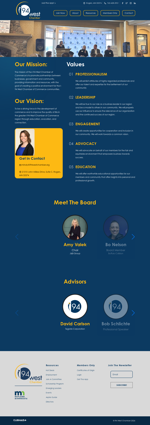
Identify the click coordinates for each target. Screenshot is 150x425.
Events (48, 393)
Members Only (110, 13)
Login (79, 375)
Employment (51, 375)
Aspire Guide (51, 397)
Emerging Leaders (53, 388)
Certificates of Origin (86, 370)
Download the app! (45, 3)
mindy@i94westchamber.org (34, 165)
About (75, 13)
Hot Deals (50, 370)
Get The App (82, 379)
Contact (129, 13)
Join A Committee (54, 379)
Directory (50, 402)
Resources (91, 13)
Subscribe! (121, 384)
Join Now (60, 13)
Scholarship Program (55, 384)
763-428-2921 (113, 3)
